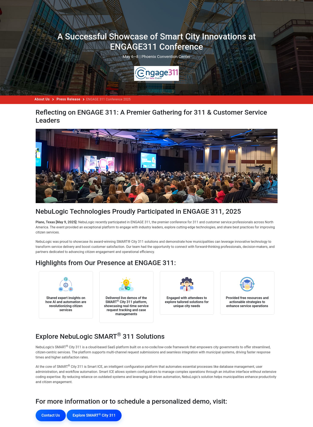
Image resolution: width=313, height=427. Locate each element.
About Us (42, 99)
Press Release (68, 99)
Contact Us (51, 415)
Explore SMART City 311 (94, 415)
